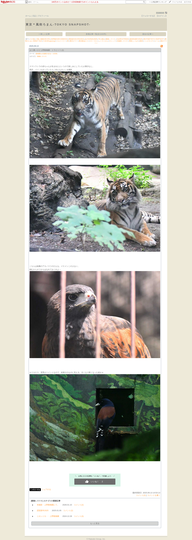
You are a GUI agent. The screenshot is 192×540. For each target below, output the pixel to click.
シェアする (46, 489)
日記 (34, 16)
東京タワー (74, 41)
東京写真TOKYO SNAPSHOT (153, 39)
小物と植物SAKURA (43, 39)
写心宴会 (101, 39)
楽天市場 (187, 2)
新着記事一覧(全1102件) (96, 34)
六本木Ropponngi (49, 41)
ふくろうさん (103, 41)
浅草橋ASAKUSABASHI (59, 39)
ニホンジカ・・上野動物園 (48, 516)
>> (158, 2)
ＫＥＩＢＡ (93, 41)
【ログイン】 (161, 16)
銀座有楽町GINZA (136, 39)
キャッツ (112, 41)
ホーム (28, 16)
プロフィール (43, 16)
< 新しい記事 (44, 34)
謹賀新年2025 (43, 510)
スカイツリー (61, 41)
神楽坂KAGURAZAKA (76, 39)
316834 (160, 13)
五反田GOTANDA (122, 39)
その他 (32, 39)
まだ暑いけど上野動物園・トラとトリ (45, 50)
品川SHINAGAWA (91, 39)
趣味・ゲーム (33, 2)
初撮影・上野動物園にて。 (48, 505)
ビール (157, 41)
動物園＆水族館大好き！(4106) (46, 53)
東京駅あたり (83, 41)
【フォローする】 (148, 16)
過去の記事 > (147, 34)
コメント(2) (141, 495)
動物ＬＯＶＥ (110, 39)
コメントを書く (153, 495)
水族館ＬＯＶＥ (122, 41)
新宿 (141, 41)
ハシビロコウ (148, 41)
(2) (63, 50)
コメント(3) (79, 516)
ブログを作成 (177, 2)
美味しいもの (133, 41)
